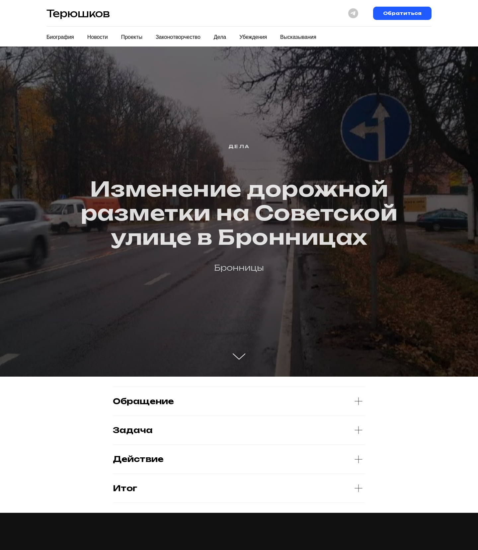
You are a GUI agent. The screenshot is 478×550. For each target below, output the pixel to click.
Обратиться (402, 13)
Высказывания (298, 37)
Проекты (131, 37)
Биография (60, 37)
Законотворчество (178, 37)
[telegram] (353, 13)
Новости (97, 37)
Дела (220, 37)
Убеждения (253, 37)
